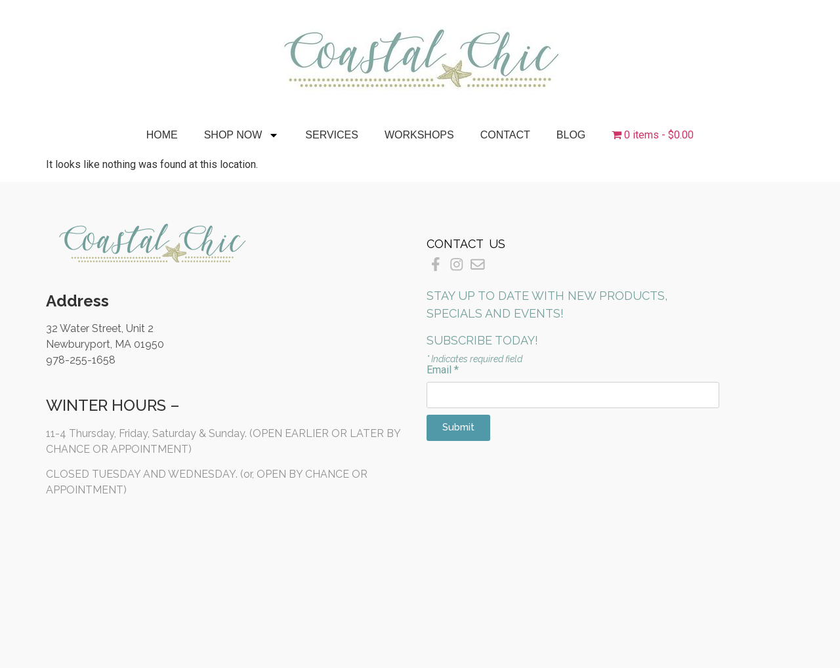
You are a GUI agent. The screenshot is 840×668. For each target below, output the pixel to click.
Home (162, 134)
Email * (443, 370)
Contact (505, 134)
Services (331, 134)
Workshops (419, 134)
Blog (570, 134)
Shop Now (242, 135)
